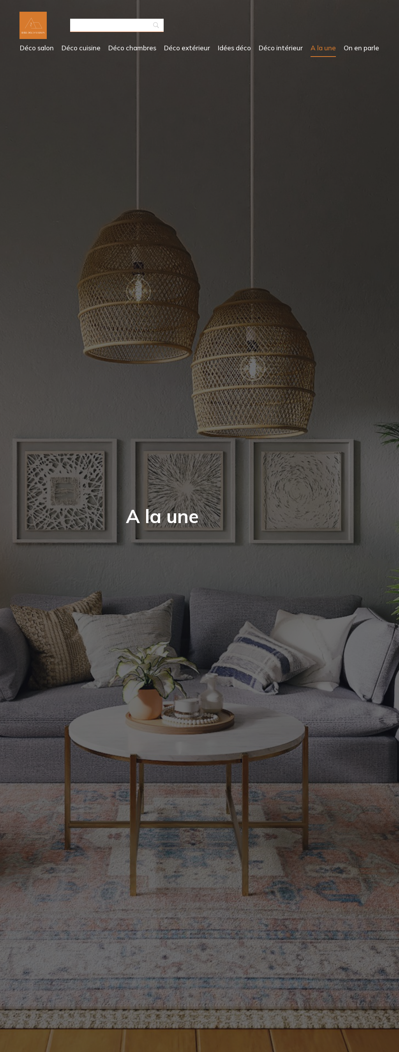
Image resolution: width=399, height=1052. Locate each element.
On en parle (361, 48)
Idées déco (234, 48)
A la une (323, 48)
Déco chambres (132, 48)
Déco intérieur (281, 48)
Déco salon (37, 48)
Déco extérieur (187, 48)
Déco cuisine (81, 48)
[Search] (117, 25)
